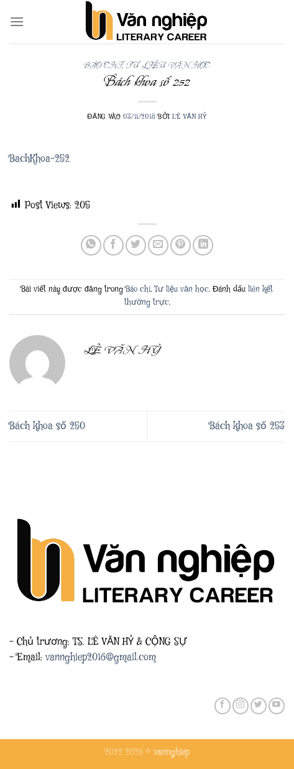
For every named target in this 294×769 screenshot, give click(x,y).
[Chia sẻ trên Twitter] (136, 245)
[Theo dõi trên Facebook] (222, 706)
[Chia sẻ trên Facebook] (113, 245)
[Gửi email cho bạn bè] (158, 245)
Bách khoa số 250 (47, 426)
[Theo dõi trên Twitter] (258, 706)
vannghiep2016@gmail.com (100, 657)
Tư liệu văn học (167, 65)
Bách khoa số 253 (247, 426)
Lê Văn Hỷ (189, 116)
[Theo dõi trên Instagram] (240, 706)
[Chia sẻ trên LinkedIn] (203, 245)
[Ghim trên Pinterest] (180, 245)
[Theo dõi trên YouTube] (277, 706)
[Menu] (16, 21)
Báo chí (103, 65)
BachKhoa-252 (39, 158)
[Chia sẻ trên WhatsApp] (91, 245)
